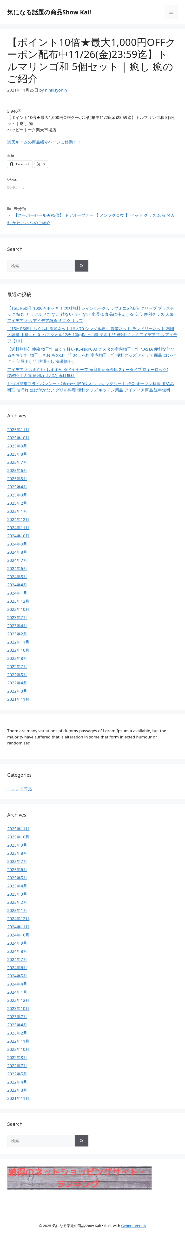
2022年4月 (17, 683)
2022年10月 (18, 650)
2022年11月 (18, 642)
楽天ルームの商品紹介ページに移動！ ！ (44, 142)
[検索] (81, 266)
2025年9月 (17, 446)
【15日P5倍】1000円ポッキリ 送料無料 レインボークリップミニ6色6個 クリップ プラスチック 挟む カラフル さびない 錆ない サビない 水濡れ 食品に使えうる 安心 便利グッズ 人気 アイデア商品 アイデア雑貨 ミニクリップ (90, 314)
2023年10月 (18, 609)
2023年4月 (17, 625)
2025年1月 (17, 511)
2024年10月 (18, 536)
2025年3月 (17, 495)
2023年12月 (18, 601)
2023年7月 (17, 617)
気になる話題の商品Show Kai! (49, 12)
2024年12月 (18, 519)
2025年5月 (17, 478)
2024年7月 (17, 560)
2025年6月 (17, 470)
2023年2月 (17, 634)
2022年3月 (17, 691)
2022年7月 (17, 666)
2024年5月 (17, 576)
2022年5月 (17, 674)
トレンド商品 (19, 789)
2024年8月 (17, 552)
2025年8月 (17, 454)
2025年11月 (18, 429)
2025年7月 (17, 462)
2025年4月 (17, 486)
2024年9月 (17, 544)
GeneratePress (133, 1225)
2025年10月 (18, 437)
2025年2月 (17, 503)
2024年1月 (17, 593)
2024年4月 (17, 585)
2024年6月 (17, 568)
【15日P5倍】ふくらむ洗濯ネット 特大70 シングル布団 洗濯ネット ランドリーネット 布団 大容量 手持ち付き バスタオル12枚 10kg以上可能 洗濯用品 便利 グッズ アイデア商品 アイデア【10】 (92, 335)
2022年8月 (17, 658)
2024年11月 (18, 527)
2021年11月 (18, 699)
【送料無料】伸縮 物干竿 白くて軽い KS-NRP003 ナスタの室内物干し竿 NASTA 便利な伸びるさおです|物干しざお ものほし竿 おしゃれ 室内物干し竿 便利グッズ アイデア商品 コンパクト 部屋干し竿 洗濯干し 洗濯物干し (91, 355)
